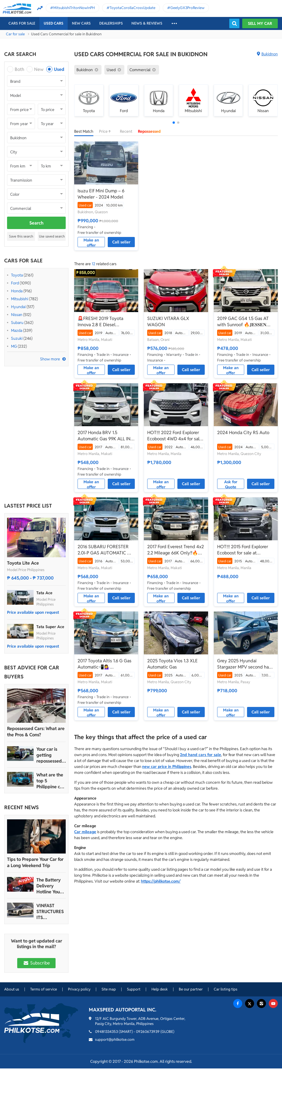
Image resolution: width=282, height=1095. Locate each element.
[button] (174, 122)
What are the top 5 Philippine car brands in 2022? (50, 781)
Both (19, 69)
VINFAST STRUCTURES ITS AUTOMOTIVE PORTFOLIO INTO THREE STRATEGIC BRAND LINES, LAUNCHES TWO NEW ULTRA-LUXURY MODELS (50, 911)
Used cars (53, 23)
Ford (15, 283)
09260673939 (148, 1031)
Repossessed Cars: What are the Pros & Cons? (36, 732)
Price (106, 131)
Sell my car (260, 23)
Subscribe (36, 963)
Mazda (16, 330)
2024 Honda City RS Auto (243, 433)
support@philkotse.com (115, 1039)
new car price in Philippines (166, 766)
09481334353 (106, 1031)
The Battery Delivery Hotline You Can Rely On (48, 886)
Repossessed (149, 131)
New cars (81, 23)
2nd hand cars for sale (200, 754)
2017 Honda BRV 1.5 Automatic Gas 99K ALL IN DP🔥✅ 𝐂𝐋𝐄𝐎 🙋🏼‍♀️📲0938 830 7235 (105, 436)
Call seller (121, 242)
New (38, 69)
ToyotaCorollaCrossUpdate (132, 7)
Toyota (17, 275)
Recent (126, 131)
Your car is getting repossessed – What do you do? (50, 755)
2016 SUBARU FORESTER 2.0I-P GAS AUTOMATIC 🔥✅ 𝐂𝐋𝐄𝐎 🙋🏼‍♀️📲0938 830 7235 (105, 550)
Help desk (159, 989)
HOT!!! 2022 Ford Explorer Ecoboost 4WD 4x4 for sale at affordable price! (174, 436)
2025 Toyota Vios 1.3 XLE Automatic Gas (172, 664)
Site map (109, 989)
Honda (17, 290)
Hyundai (18, 306)
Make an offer (91, 242)
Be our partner (191, 989)
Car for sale (15, 34)
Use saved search (52, 236)
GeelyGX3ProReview (187, 7)
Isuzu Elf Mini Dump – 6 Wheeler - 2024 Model (101, 194)
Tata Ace (44, 592)
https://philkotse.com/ (160, 881)
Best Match (83, 131)
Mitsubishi (19, 298)
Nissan (16, 314)
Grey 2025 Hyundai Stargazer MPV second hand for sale (245, 664)
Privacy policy (79, 989)
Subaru (17, 322)
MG (14, 346)
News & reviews (146, 23)
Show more (50, 359)
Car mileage (85, 831)
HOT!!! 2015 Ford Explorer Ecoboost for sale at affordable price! (242, 550)
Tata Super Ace (50, 626)
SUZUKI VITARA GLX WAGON (168, 321)
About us (11, 989)
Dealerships (111, 23)
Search (36, 223)
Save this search (21, 236)
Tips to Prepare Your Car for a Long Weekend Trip (35, 862)
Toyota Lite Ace (23, 563)
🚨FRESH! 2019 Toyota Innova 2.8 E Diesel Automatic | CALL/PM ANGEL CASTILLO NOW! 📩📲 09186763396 (106, 321)
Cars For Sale (21, 23)
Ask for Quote (230, 484)
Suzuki (17, 338)
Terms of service (43, 989)
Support (133, 989)
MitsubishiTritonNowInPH (74, 7)
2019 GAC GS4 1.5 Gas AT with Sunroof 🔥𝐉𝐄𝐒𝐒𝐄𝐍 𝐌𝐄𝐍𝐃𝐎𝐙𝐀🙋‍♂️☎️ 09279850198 (243, 321)
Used (59, 69)
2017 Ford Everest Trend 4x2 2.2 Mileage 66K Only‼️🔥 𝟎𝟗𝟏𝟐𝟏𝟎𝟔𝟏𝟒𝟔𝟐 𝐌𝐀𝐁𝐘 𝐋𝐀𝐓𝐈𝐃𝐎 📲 (175, 550)
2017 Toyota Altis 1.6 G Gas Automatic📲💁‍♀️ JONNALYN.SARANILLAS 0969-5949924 (104, 664)
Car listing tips (225, 989)
